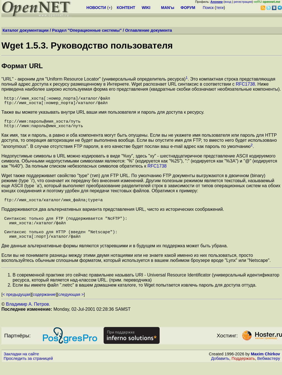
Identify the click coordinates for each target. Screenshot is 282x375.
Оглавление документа (148, 30)
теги (220, 7)
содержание (44, 305)
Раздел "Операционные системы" (87, 30)
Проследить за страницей (28, 369)
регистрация (243, 1)
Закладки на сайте (21, 365)
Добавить (220, 369)
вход (228, 1)
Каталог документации (26, 30)
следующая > (71, 305)
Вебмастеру (268, 369)
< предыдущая (17, 305)
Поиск (208, 7)
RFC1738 (245, 84)
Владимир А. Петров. (28, 315)
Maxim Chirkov (265, 365)
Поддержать (243, 369)
